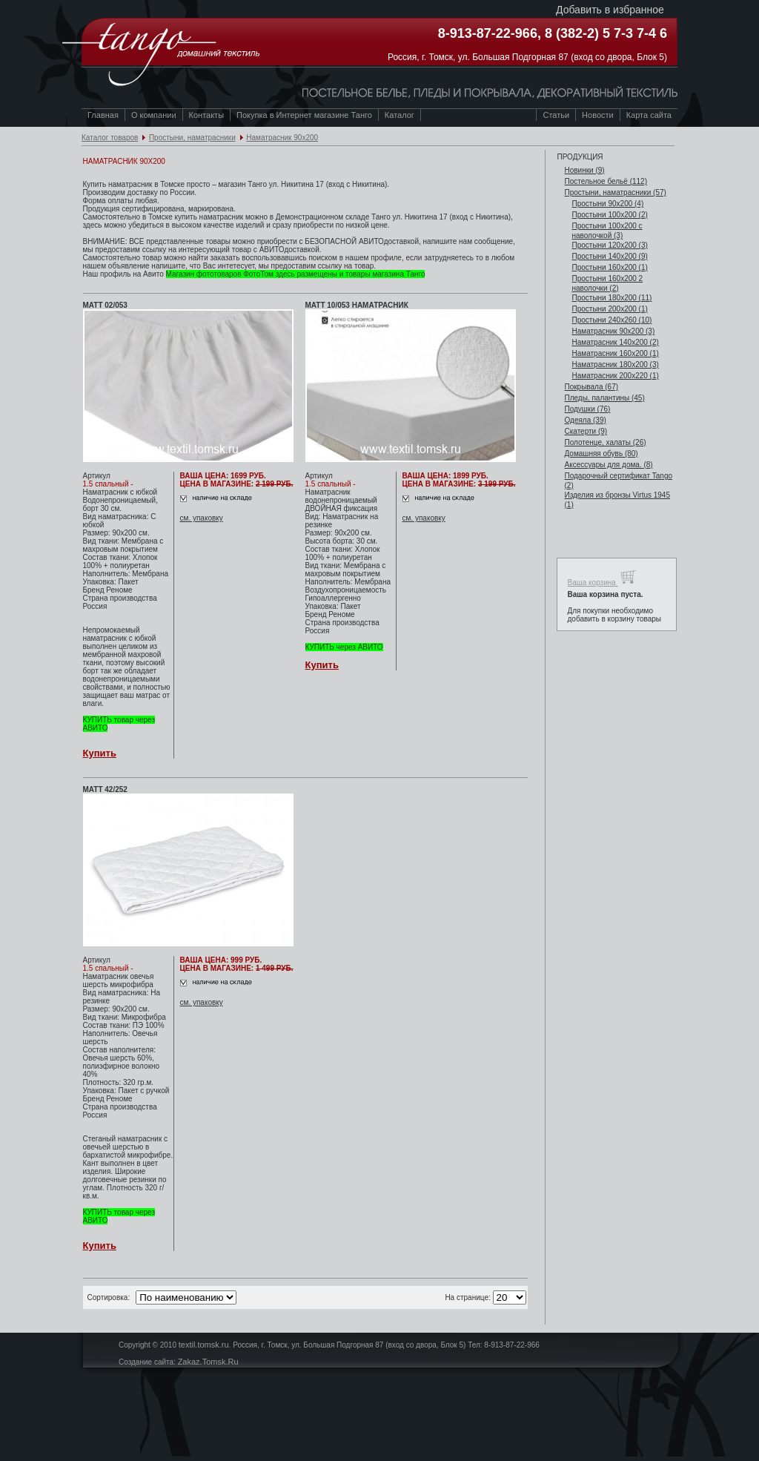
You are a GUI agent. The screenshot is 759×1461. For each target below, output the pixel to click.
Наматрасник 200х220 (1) (614, 376)
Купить (99, 753)
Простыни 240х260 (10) (611, 320)
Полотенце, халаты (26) (605, 442)
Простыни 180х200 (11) (611, 298)
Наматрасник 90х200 (282, 137)
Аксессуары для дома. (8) (608, 465)
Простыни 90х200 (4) (607, 203)
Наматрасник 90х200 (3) (612, 331)
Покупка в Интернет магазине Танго (304, 115)
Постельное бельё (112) (605, 181)
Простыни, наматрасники (192, 137)
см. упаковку (201, 518)
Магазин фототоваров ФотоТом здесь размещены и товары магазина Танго (295, 274)
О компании (153, 115)
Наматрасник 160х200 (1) (614, 353)
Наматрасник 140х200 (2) (614, 342)
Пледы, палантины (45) (604, 398)
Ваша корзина (601, 577)
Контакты (207, 115)
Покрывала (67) (591, 387)
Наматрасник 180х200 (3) (614, 364)
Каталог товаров (110, 137)
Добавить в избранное (610, 10)
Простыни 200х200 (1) (609, 309)
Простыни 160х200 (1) (609, 267)
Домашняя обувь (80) (600, 453)
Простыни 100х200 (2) (609, 215)
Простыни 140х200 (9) (609, 256)
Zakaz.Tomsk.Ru (208, 1361)
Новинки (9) (584, 170)
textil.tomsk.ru (204, 1344)
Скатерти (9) (585, 431)
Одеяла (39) (585, 420)
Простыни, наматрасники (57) (615, 192)
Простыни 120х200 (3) (609, 245)
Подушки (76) (587, 409)
